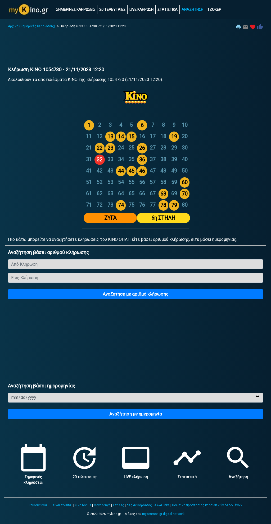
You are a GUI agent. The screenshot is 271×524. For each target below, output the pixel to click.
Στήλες (118, 505)
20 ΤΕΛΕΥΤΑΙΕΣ (112, 9)
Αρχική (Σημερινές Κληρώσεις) (31, 26)
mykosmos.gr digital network (163, 514)
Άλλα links (162, 505)
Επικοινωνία (38, 505)
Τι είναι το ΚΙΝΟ (61, 505)
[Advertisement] (135, 51)
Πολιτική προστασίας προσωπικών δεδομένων (207, 505)
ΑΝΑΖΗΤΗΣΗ (192, 9)
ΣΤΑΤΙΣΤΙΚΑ (167, 9)
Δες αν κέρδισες (139, 505)
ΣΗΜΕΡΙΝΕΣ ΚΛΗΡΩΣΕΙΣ (75, 9)
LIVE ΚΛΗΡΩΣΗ (141, 9)
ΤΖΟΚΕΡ (214, 9)
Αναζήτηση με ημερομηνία (135, 414)
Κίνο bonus (83, 505)
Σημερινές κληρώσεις (33, 477)
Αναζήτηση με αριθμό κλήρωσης (135, 294)
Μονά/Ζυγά (102, 505)
